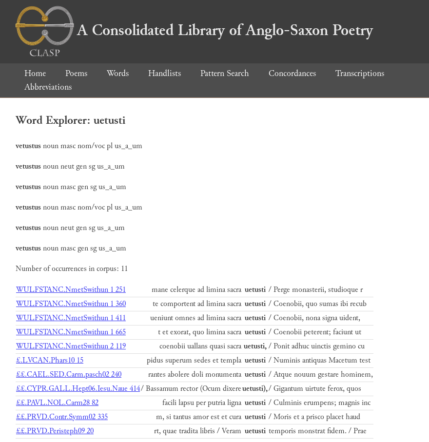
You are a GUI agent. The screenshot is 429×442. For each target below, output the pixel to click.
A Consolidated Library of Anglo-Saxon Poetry (194, 30)
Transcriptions (359, 73)
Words (118, 73)
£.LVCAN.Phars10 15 (49, 360)
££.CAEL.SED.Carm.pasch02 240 (68, 374)
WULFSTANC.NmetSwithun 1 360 (71, 303)
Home (35, 73)
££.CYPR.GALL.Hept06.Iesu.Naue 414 (78, 388)
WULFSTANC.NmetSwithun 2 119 (71, 346)
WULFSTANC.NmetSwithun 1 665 (71, 332)
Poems (76, 73)
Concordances (292, 73)
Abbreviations (48, 87)
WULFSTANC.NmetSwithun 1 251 (71, 289)
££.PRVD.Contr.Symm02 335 (62, 417)
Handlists (164, 73)
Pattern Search (224, 73)
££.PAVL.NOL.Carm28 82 (57, 402)
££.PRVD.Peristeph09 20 (55, 431)
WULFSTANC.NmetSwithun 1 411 (71, 318)
